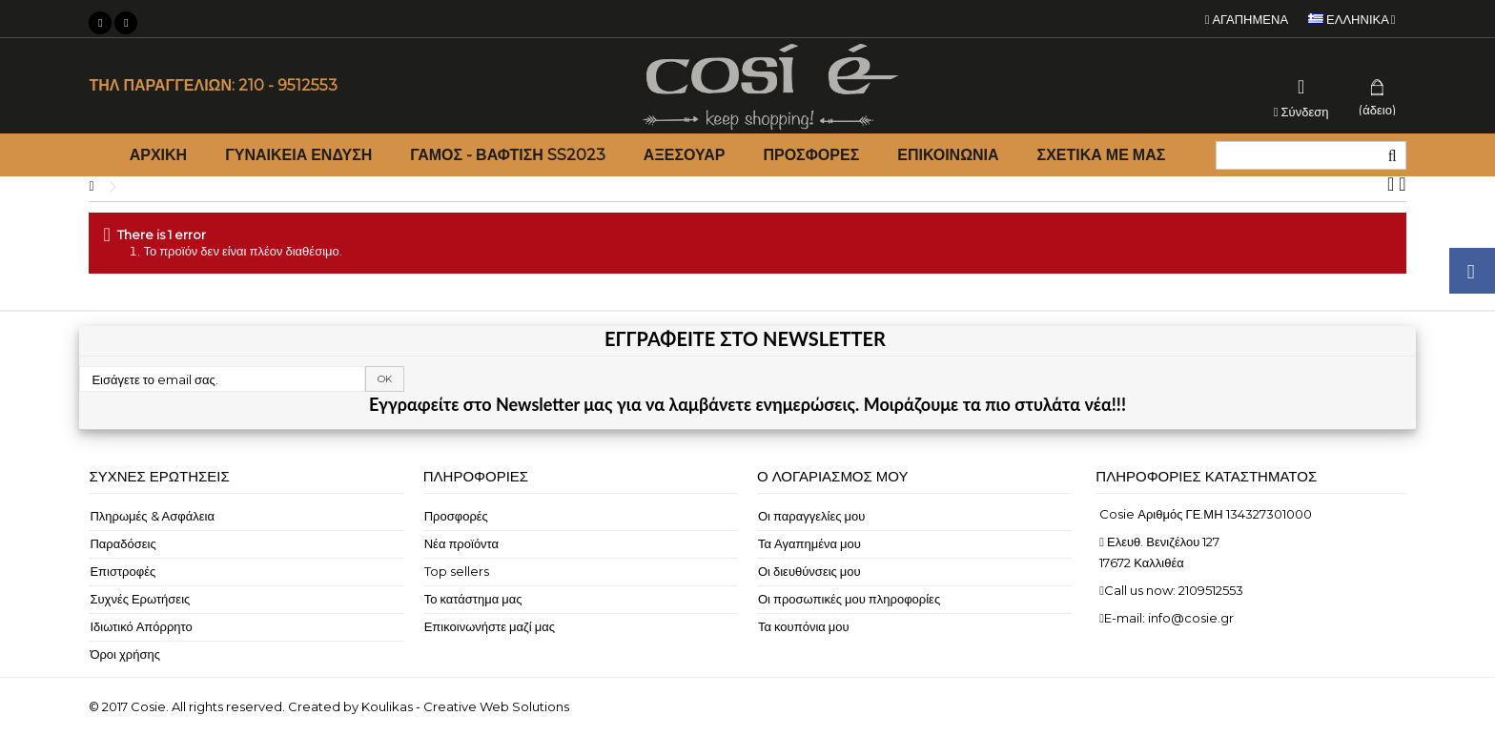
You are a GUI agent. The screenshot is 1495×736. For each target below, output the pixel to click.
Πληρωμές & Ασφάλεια (152, 515)
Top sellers (456, 571)
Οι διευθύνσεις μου (809, 571)
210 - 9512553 (288, 85)
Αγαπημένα (1246, 19)
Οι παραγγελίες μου (811, 515)
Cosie (148, 706)
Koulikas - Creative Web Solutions (465, 706)
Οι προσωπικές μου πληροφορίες (849, 598)
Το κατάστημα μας (473, 598)
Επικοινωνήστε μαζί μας (489, 626)
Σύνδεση (1301, 111)
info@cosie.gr (1191, 617)
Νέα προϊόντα (461, 543)
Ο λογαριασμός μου (833, 476)
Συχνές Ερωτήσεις (140, 598)
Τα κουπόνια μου (804, 626)
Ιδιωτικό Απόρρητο (141, 626)
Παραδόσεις (122, 543)
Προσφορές (456, 515)
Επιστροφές (122, 571)
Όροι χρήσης (125, 654)
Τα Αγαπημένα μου (809, 543)
